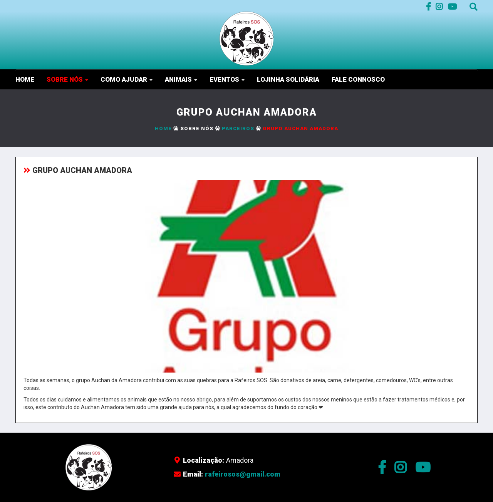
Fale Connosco (358, 79)
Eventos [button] (227, 79)
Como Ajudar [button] (127, 79)
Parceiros (238, 128)
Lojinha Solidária (288, 79)
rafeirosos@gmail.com (242, 474)
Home (24, 79)
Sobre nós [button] (67, 79)
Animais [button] (181, 79)
